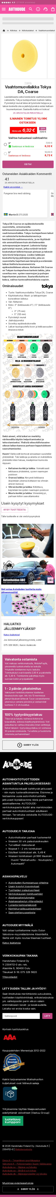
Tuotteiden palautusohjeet (24, 890)
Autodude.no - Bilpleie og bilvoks (19, 1167)
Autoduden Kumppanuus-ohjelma (28, 882)
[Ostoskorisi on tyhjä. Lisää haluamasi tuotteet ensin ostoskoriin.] (53, 9)
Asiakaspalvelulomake (21, 897)
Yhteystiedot (9, 977)
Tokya (28, 83)
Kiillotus (13, 30)
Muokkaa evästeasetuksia (17, 1183)
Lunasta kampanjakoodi (22, 905)
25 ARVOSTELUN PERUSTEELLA (28, 113)
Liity (47, 1016)
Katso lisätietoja (11, 942)
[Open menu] (3, 9)
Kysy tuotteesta (15, 509)
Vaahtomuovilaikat (47, 30)
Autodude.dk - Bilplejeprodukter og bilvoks (24, 1173)
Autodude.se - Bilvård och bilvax (19, 1170)
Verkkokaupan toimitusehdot (25, 893)
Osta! (28, 164)
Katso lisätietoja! (12, 634)
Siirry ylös (28, 745)
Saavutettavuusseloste (21, 912)
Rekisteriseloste (23, 1149)
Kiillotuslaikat (28, 30)
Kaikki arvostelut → (13, 187)
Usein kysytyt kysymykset (23, 886)
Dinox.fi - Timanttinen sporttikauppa (21, 1160)
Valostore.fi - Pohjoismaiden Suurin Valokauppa (26, 1163)
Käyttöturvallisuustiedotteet (24, 908)
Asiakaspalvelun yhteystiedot (25, 901)
